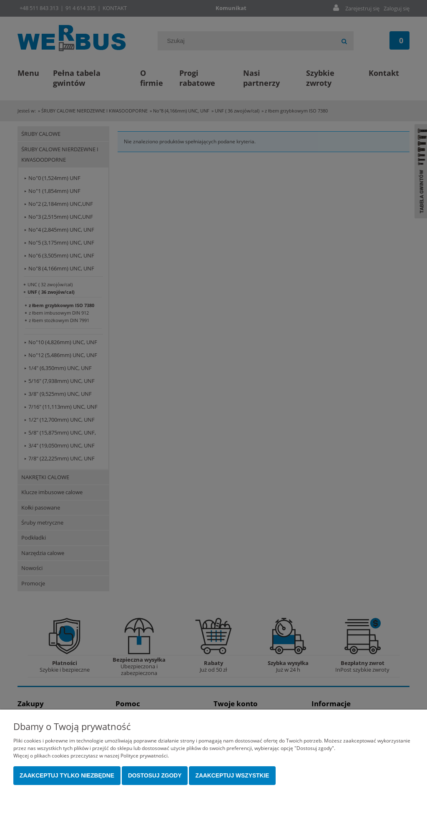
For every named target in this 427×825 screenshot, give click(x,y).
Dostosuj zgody (155, 775)
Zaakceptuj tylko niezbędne (67, 775)
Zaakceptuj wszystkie (232, 775)
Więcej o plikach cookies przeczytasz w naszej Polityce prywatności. (91, 755)
